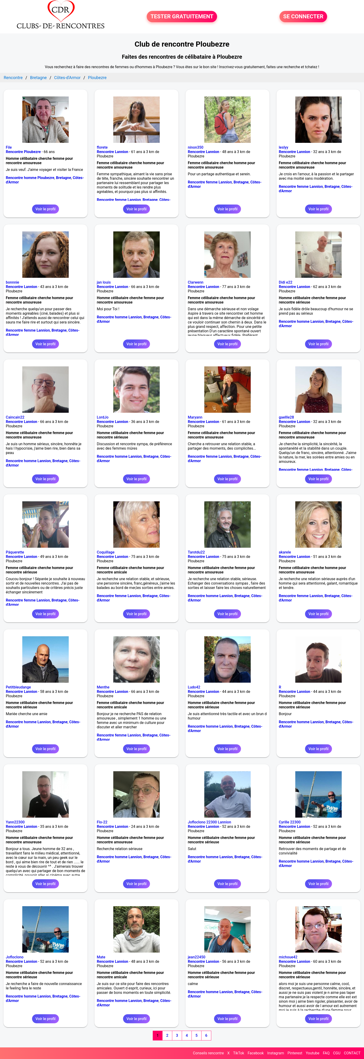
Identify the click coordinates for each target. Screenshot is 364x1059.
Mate (101, 957)
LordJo (102, 417)
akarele (285, 552)
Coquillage (105, 552)
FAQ (326, 1053)
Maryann (195, 417)
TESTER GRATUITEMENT (181, 16)
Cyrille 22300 (290, 822)
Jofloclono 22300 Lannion (209, 822)
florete (102, 147)
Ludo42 (194, 687)
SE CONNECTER (303, 16)
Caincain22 (15, 417)
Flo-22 (102, 822)
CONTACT (352, 1053)
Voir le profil (45, 209)
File (9, 147)
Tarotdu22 (196, 552)
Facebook (256, 1053)
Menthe (103, 687)
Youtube (312, 1053)
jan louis (104, 282)
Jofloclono (14, 957)
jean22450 (196, 957)
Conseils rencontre (208, 1053)
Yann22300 (15, 822)
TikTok (238, 1053)
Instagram (275, 1053)
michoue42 (288, 957)
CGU (337, 1053)
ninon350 (195, 147)
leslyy (283, 147)
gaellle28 (286, 417)
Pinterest (294, 1053)
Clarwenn (195, 282)
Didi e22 (285, 282)
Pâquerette (15, 552)
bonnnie (12, 282)
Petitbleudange (18, 687)
